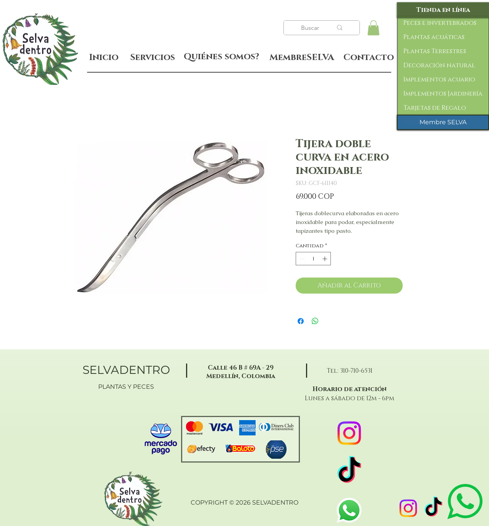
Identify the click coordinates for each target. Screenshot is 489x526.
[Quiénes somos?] (221, 57)
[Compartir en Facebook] (300, 321)
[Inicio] (103, 57)
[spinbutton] (313, 258)
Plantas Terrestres (434, 51)
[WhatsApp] (349, 510)
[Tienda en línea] (443, 10)
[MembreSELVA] (301, 58)
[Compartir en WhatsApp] (315, 321)
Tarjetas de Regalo (434, 108)
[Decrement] (301, 258)
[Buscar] (311, 28)
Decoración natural (439, 65)
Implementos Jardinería (443, 93)
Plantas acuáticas (434, 37)
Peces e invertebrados (439, 23)
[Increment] (325, 258)
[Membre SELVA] (443, 122)
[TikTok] (433, 508)
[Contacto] (368, 58)
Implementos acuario (439, 79)
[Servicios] (152, 57)
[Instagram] (408, 508)
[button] (373, 27)
